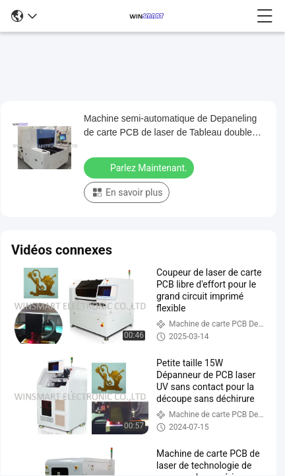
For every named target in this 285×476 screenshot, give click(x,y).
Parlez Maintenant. (140, 167)
